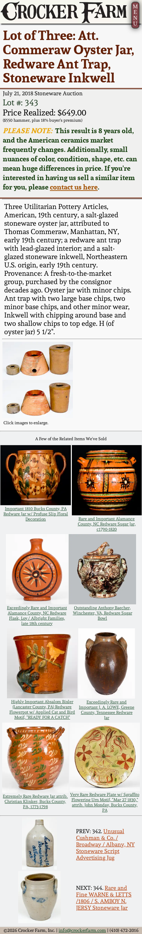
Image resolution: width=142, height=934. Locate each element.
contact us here (74, 187)
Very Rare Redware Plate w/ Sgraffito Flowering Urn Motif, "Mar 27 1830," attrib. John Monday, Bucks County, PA (104, 802)
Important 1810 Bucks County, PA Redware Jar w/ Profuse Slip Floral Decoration (35, 514)
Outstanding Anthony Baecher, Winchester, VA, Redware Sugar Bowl (102, 613)
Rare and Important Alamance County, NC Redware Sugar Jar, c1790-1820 (107, 524)
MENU (135, 15)
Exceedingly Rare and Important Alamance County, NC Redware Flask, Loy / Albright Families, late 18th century (37, 615)
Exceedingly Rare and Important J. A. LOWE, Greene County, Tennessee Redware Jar (106, 709)
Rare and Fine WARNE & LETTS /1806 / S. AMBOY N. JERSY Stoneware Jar (104, 898)
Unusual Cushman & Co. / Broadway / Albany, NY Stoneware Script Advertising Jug (105, 844)
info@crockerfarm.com (82, 930)
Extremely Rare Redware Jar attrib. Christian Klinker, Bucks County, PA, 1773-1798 (35, 801)
